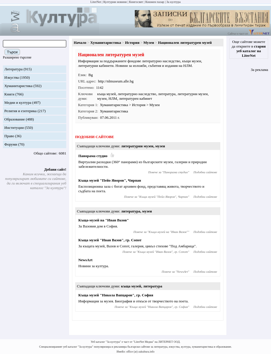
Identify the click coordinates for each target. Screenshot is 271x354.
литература (167, 94)
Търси (12, 52)
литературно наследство (137, 94)
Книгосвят (136, 1)
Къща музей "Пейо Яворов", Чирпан (109, 180)
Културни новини (115, 1)
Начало (80, 42)
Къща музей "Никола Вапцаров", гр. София (115, 295)
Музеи (148, 42)
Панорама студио (92, 156)
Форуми (10, 144)
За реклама (259, 69)
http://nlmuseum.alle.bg (116, 81)
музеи (102, 98)
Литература (13, 69)
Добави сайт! (55, 169)
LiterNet (95, 1)
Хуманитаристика (18, 86)
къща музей (106, 94)
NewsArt (85, 260)
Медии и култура (17, 102)
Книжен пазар (154, 1)
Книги (9, 94)
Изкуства (11, 77)
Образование (14, 119)
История (132, 42)
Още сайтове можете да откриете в (249, 48)
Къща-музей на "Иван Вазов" (103, 220)
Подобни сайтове (205, 172)
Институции (14, 127)
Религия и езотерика (20, 111)
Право (9, 136)
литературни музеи (192, 94)
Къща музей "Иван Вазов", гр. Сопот (109, 240)
